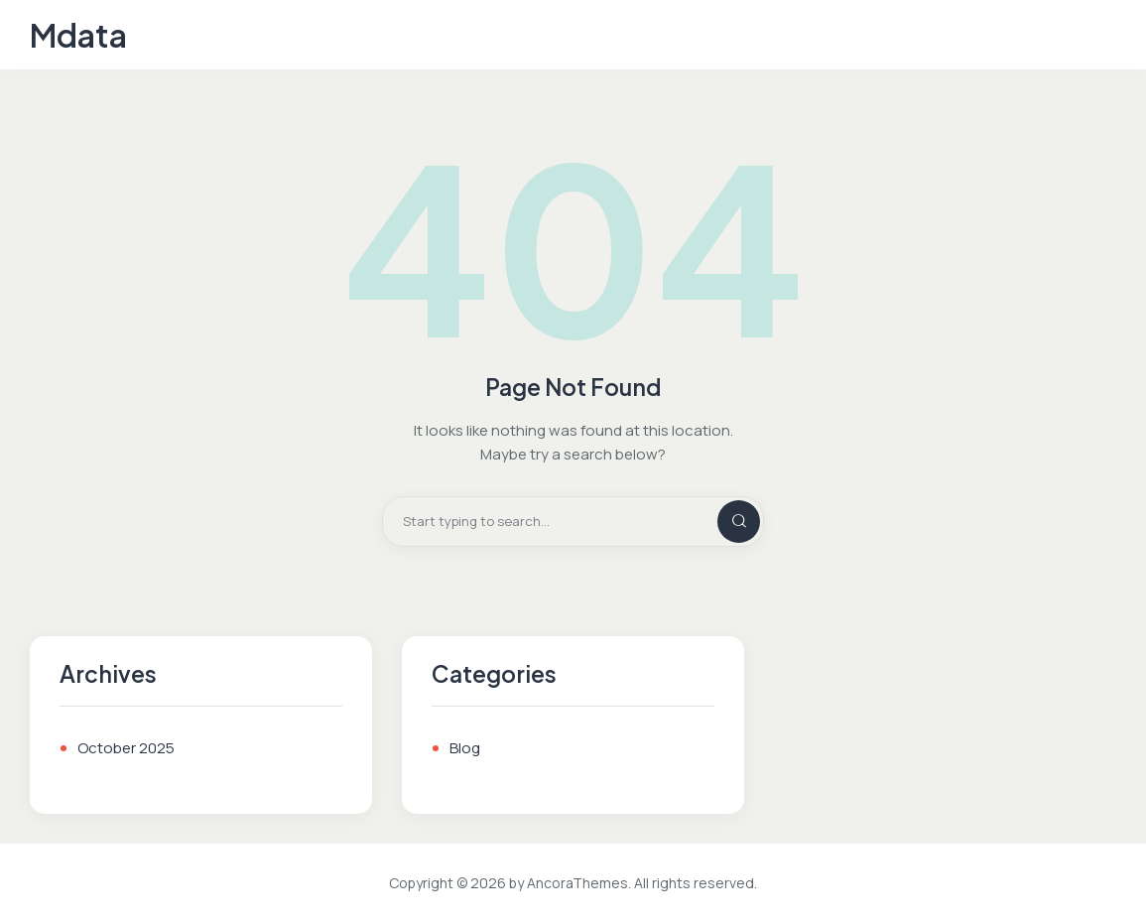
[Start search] (722, 521)
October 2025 (126, 747)
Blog (464, 747)
